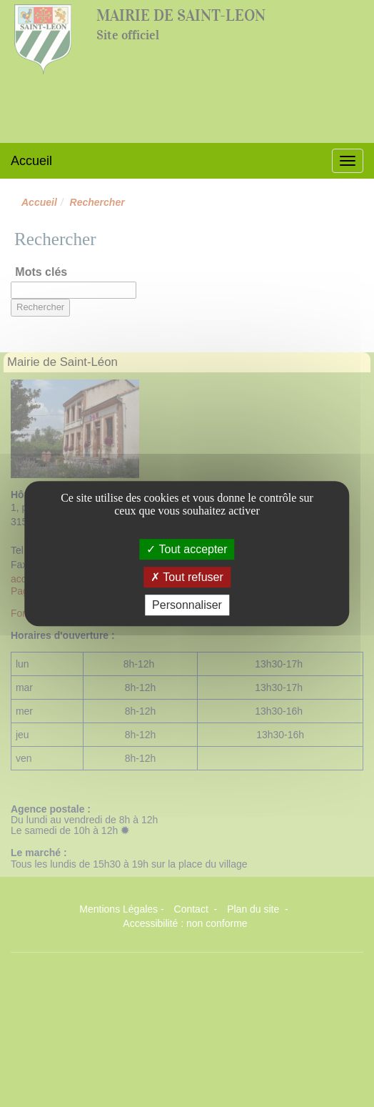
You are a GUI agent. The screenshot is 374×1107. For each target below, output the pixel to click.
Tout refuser (187, 577)
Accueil (31, 161)
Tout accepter (186, 549)
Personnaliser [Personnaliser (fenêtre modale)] (187, 605)
